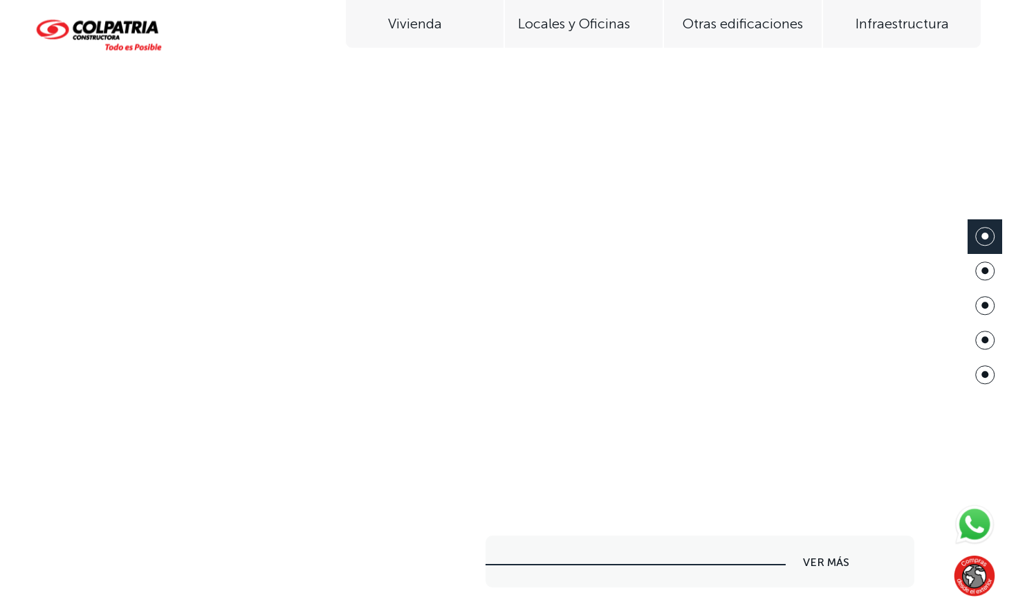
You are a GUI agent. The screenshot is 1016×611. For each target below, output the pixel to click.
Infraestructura (902, 23)
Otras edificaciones (743, 23)
